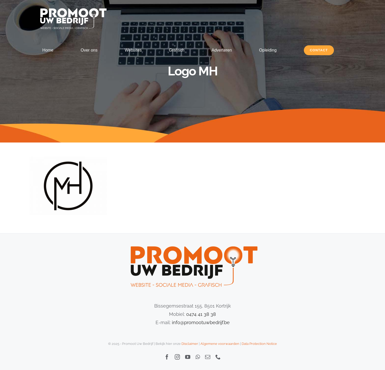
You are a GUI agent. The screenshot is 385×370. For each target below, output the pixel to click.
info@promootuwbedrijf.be (201, 322)
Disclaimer (189, 344)
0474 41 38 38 (201, 314)
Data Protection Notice (259, 344)
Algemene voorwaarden (219, 344)
